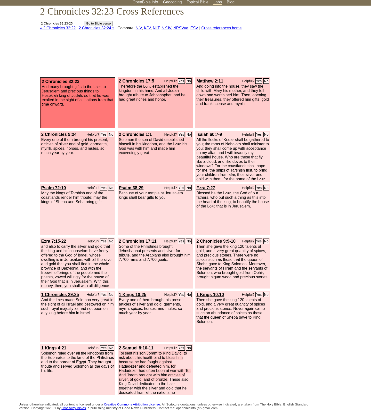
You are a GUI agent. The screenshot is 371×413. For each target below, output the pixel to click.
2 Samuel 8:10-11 (136, 348)
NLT (156, 28)
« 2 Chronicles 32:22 (58, 28)
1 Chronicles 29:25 (60, 294)
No (188, 81)
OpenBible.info (145, 2)
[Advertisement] (322, 43)
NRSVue (180, 28)
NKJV (166, 28)
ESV (194, 28)
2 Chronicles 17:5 (136, 81)
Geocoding (172, 2)
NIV (139, 28)
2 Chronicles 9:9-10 (215, 241)
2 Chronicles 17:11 (137, 241)
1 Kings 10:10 (210, 294)
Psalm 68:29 (131, 187)
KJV (147, 28)
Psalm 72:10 (53, 187)
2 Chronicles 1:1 (135, 134)
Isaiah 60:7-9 (209, 134)
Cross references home (221, 28)
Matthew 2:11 (209, 81)
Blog (230, 2)
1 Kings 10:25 (132, 294)
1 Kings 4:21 (53, 348)
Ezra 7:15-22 (53, 241)
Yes (181, 81)
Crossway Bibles (74, 408)
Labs (217, 2)
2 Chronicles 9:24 (59, 134)
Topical (198, 2)
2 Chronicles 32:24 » (96, 28)
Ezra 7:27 (205, 187)
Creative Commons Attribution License (132, 404)
